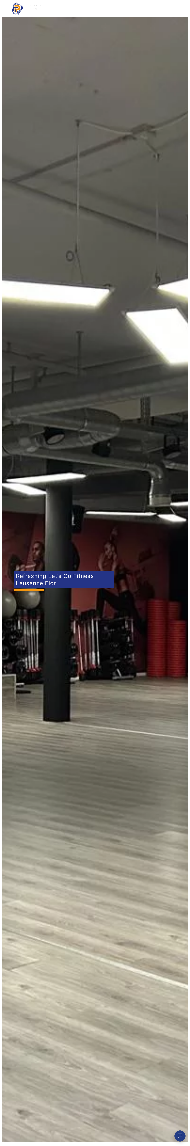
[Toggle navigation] (174, 8)
